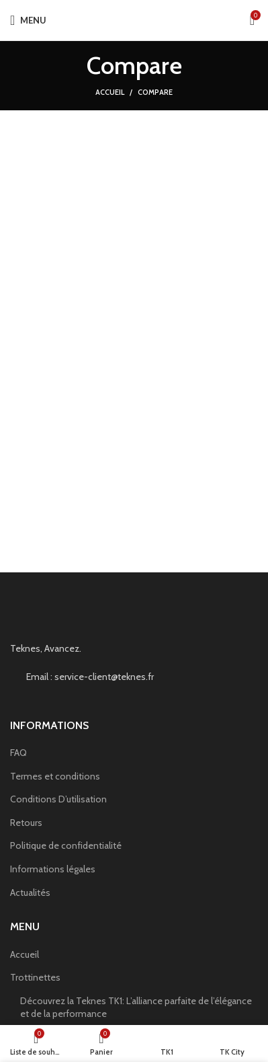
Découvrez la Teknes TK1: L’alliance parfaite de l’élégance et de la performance (136, 1007)
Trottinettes (35, 977)
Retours (26, 823)
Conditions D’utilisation (58, 799)
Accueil (109, 92)
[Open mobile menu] (28, 20)
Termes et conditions (55, 776)
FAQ (18, 753)
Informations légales (52, 869)
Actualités (30, 892)
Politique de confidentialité (66, 845)
